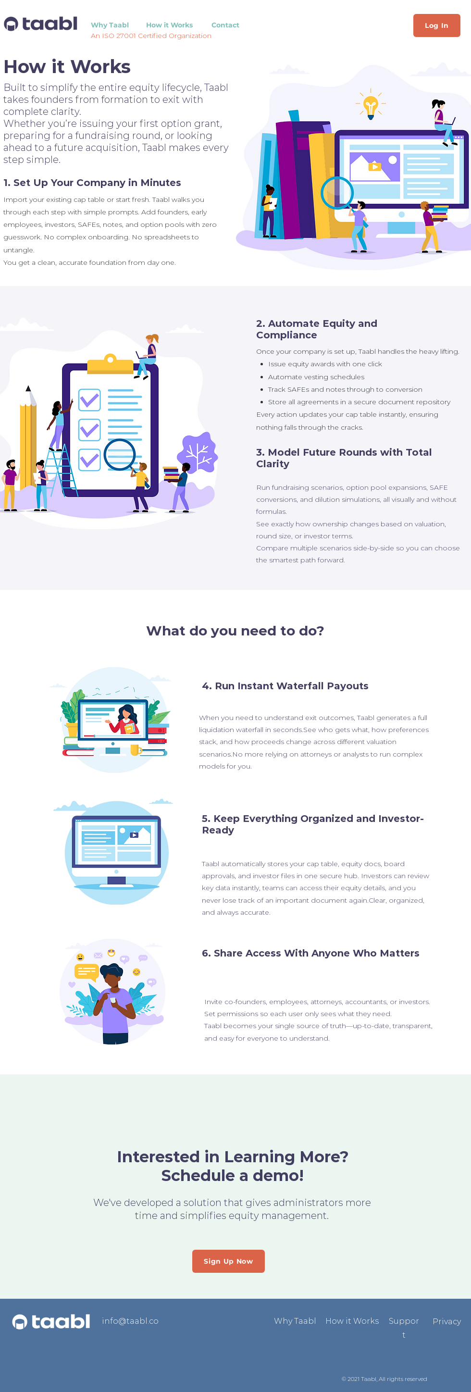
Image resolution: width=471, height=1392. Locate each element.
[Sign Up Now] (228, 1261)
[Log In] (436, 25)
